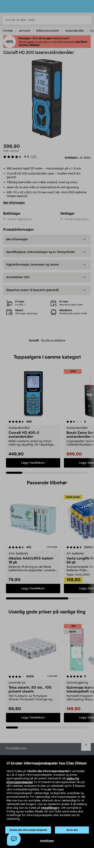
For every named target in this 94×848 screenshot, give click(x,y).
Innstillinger (47, 841)
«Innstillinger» (50, 807)
